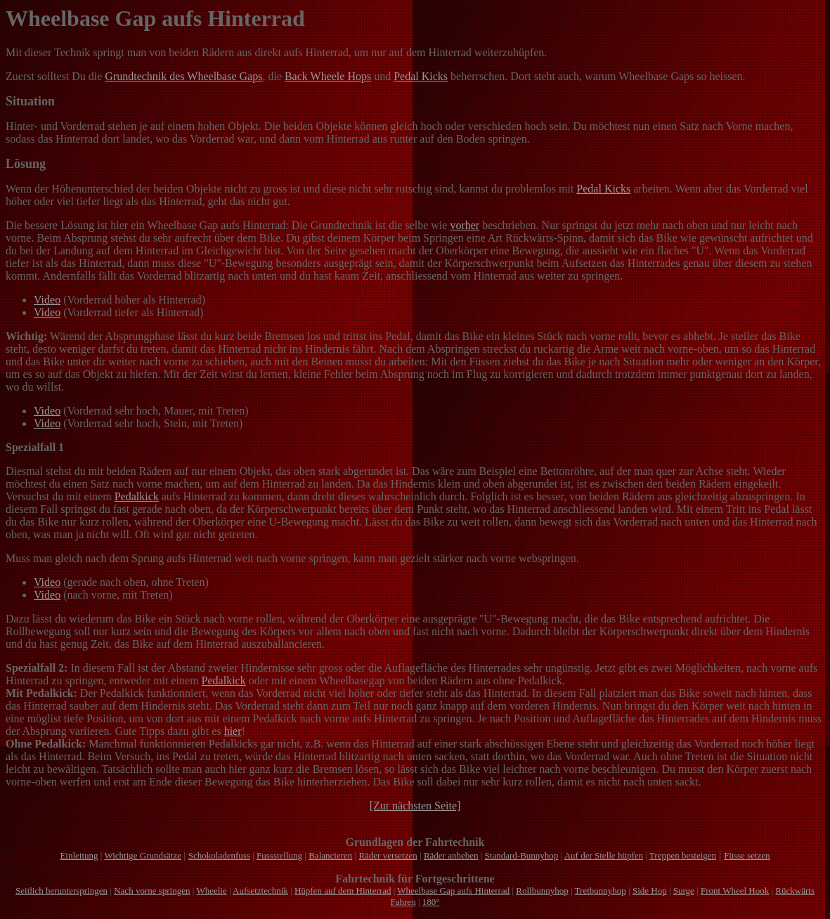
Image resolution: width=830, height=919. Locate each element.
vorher (464, 225)
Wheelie (211, 890)
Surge (683, 890)
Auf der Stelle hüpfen (603, 855)
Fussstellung (279, 855)
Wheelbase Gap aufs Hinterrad (453, 890)
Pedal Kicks (421, 76)
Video (47, 300)
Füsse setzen (747, 855)
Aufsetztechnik (260, 890)
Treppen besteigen (682, 855)
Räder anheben (451, 855)
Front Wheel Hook (735, 890)
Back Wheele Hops (328, 76)
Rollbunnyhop (542, 890)
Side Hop (650, 890)
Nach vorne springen (152, 890)
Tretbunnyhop (600, 890)
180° (431, 902)
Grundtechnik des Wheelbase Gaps (183, 76)
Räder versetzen (387, 855)
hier (233, 731)
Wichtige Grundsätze (142, 855)
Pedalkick (137, 496)
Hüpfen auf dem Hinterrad (342, 890)
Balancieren (330, 855)
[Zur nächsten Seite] (415, 806)
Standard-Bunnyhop (522, 855)
